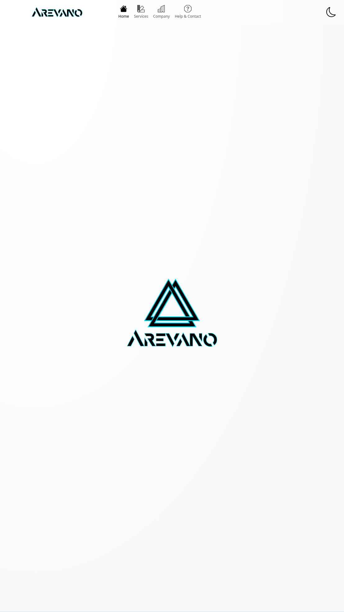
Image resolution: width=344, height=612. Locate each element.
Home (123, 12)
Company (161, 12)
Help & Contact (188, 12)
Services (141, 12)
